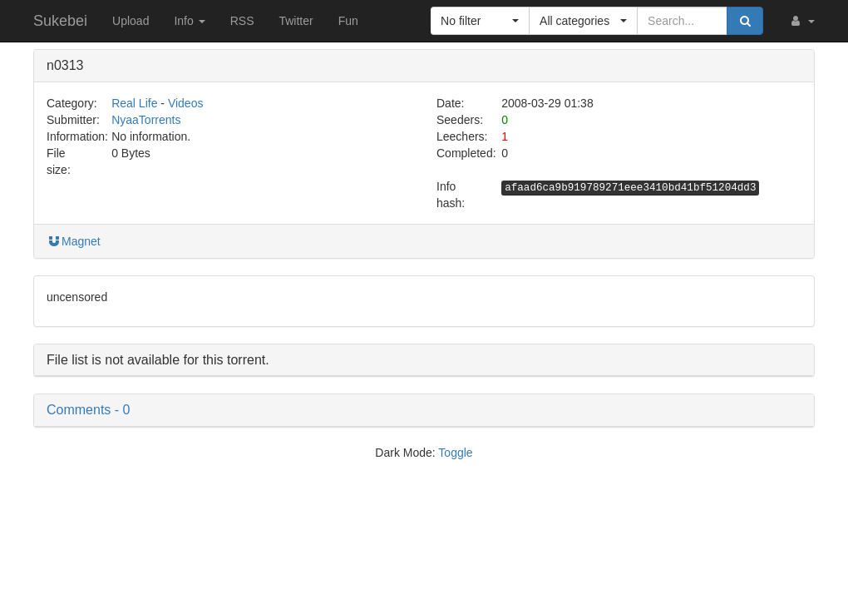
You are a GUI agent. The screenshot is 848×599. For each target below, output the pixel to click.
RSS (242, 20)
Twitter (296, 20)
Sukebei (60, 20)
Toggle (455, 452)
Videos (186, 103)
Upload (130, 20)
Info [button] (189, 20)
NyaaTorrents (145, 119)
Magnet (74, 241)
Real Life (134, 103)
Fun (348, 20)
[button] (801, 21)
